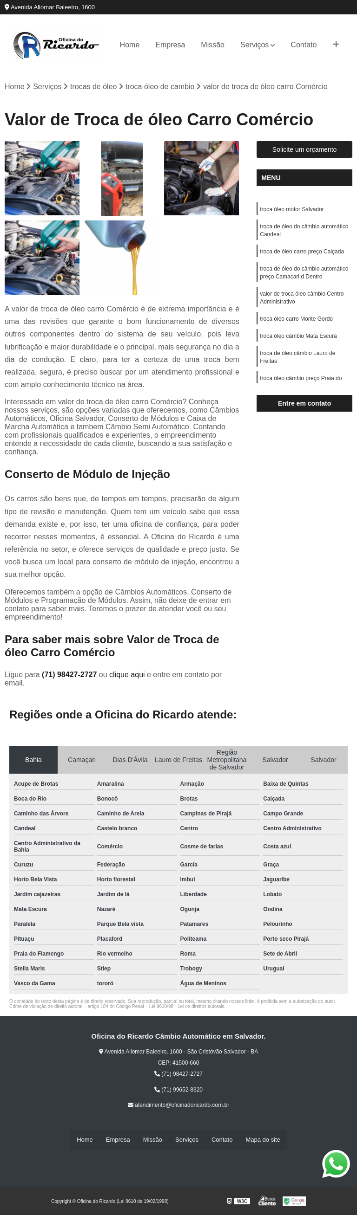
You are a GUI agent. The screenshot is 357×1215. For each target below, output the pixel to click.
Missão (213, 45)
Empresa (170, 45)
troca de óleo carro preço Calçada (302, 253)
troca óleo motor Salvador (292, 210)
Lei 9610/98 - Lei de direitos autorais (187, 1006)
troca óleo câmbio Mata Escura (298, 340)
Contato (304, 45)
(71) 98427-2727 (70, 675)
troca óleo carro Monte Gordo (296, 323)
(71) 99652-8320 (178, 1090)
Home (130, 45)
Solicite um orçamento (304, 150)
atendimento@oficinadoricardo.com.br (178, 1105)
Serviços (254, 45)
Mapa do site (262, 1139)
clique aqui (127, 675)
